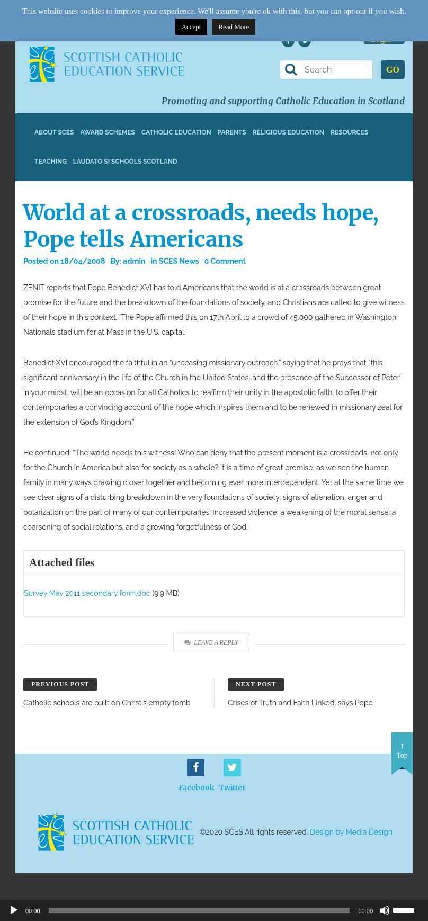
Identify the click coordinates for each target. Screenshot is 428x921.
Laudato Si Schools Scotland (125, 161)
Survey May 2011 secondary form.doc (87, 593)
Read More (233, 27)
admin (134, 261)
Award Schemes (107, 132)
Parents (232, 132)
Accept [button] (191, 27)
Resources (349, 132)
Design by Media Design (351, 832)
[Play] (13, 910)
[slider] (408, 909)
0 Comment (225, 261)
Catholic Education (176, 132)
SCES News (179, 261)
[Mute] (384, 910)
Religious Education (288, 132)
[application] (214, 910)
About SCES (54, 132)
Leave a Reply (211, 642)
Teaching (50, 161)
